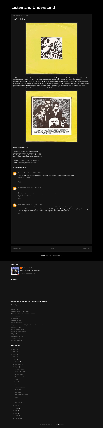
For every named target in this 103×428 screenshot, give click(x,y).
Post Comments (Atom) (55, 255)
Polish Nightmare (16, 305)
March (17, 416)
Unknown (21, 173)
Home (52, 249)
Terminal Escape (16, 338)
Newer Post (17, 249)
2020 (15, 352)
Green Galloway (16, 316)
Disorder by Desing (16, 340)
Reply (19, 182)
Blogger (61, 424)
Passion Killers (18, 374)
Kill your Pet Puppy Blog (18, 334)
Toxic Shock (17, 382)
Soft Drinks (17, 389)
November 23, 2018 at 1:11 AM (33, 204)
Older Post (86, 249)
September (18, 364)
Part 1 (16, 384)
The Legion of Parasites (21, 394)
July (16, 405)
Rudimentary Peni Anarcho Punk (27, 162)
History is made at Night (18, 329)
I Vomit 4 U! (14, 309)
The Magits (17, 392)
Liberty (16, 397)
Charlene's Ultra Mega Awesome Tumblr (23, 314)
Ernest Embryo (15, 318)
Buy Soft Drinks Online (24, 196)
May (16, 410)
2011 (15, 359)
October (17, 362)
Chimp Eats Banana (20, 371)
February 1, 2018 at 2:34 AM (32, 187)
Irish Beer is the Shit (17, 336)
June (16, 408)
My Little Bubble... (16, 320)
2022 (15, 349)
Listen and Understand (33, 7)
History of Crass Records (18, 331)
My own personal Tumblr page (20, 311)
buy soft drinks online (24, 177)
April (16, 413)
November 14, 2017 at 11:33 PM (33, 173)
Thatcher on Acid (19, 377)
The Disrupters (18, 402)
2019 (15, 354)
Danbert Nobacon (19, 369)
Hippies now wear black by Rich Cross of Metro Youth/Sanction (29, 325)
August (17, 367)
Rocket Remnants (16, 323)
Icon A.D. (17, 379)
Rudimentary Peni (19, 387)
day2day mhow (79, 209)
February (18, 418)
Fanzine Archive (16, 327)
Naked (16, 400)
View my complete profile (27, 273)
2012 (15, 357)
